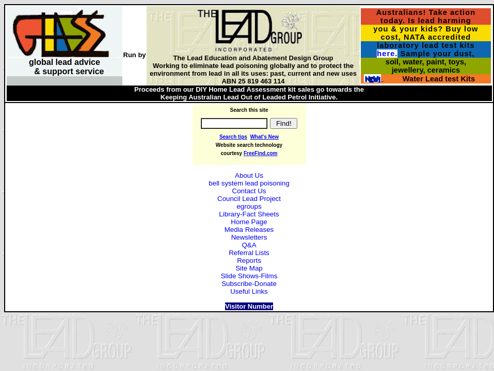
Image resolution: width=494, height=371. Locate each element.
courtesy (231, 153)
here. (387, 53)
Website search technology (249, 145)
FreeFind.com (261, 153)
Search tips (233, 137)
